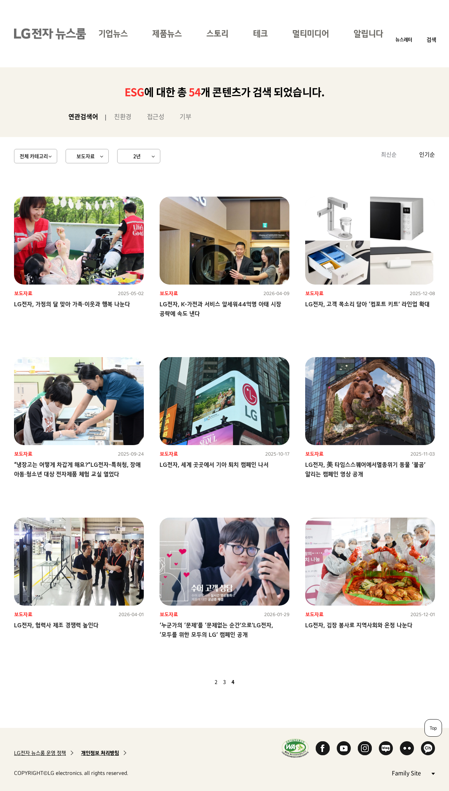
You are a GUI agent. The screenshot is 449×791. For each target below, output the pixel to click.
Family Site (413, 772)
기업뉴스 (113, 33)
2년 (137, 155)
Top (433, 728)
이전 (204, 681)
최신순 (389, 154)
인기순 (427, 154)
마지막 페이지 (253, 681)
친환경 (123, 116)
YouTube (344, 748)
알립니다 (368, 33)
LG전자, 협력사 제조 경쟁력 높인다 (56, 625)
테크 (260, 33)
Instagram (365, 748)
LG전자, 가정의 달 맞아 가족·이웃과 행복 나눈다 (72, 304)
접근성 (156, 116)
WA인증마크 (295, 748)
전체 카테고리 (34, 155)
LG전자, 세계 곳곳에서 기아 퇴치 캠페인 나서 (214, 464)
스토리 (217, 33)
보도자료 (85, 155)
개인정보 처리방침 (100, 753)
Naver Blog (386, 748)
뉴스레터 (403, 39)
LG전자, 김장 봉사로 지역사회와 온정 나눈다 (359, 625)
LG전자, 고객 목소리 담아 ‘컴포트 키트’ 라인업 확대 (367, 304)
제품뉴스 (167, 33)
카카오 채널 (428, 748)
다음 (244, 681)
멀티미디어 (310, 33)
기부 (185, 116)
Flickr (407, 748)
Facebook (323, 748)
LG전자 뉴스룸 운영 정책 (40, 753)
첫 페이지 (195, 681)
